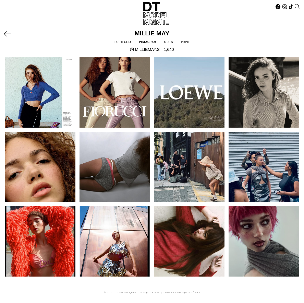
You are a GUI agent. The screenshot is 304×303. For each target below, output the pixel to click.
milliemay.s (145, 49)
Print (185, 42)
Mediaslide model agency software (181, 292)
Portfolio (122, 42)
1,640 (169, 49)
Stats (168, 42)
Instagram (147, 42)
